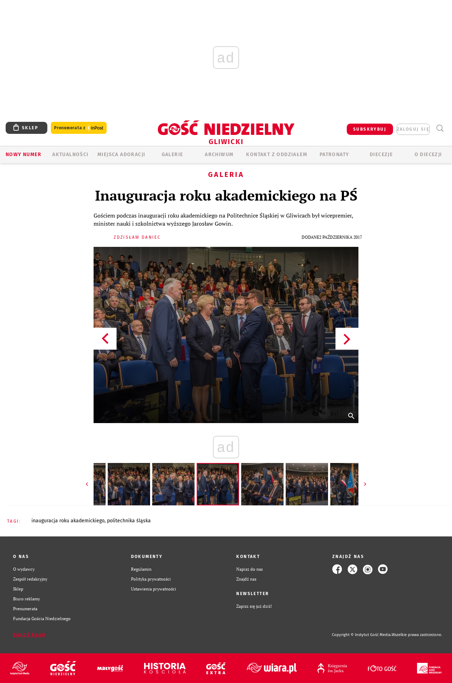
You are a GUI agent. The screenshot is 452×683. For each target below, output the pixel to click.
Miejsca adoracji (121, 155)
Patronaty (334, 155)
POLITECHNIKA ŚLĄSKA (129, 521)
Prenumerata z (78, 128)
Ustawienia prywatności (153, 589)
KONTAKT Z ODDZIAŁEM (276, 155)
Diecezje (381, 155)
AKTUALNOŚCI (70, 155)
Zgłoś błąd (29, 634)
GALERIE (172, 155)
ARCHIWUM (219, 155)
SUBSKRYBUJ (369, 129)
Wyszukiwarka (439, 128)
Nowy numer (23, 155)
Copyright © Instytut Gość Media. (362, 634)
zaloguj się (413, 129)
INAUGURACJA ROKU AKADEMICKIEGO (68, 521)
